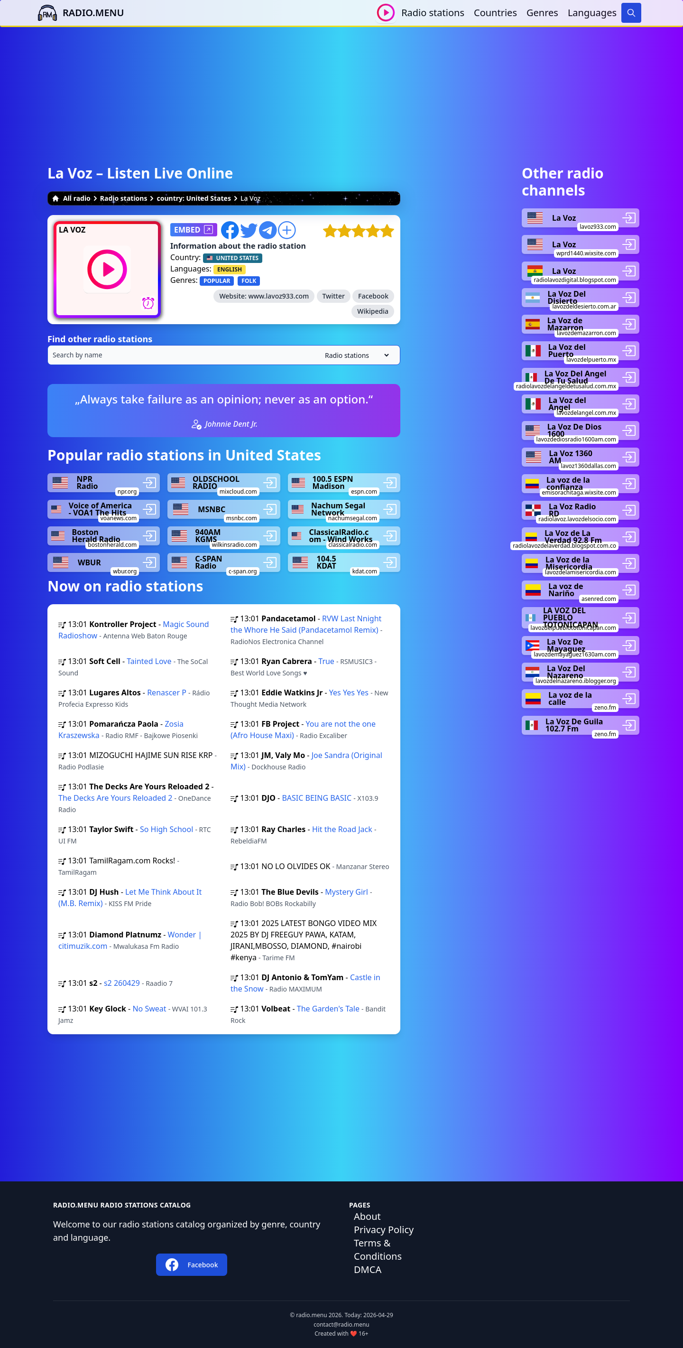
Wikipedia (372, 311)
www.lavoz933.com (278, 295)
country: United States (194, 198)
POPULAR (216, 281)
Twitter (334, 295)
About (367, 1216)
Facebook (373, 295)
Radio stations (432, 12)
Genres (542, 12)
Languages (592, 12)
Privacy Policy (384, 1229)
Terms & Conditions (378, 1249)
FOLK (248, 281)
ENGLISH (229, 269)
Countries (495, 12)
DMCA (367, 1269)
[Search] (631, 13)
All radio (71, 198)
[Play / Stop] (386, 12)
